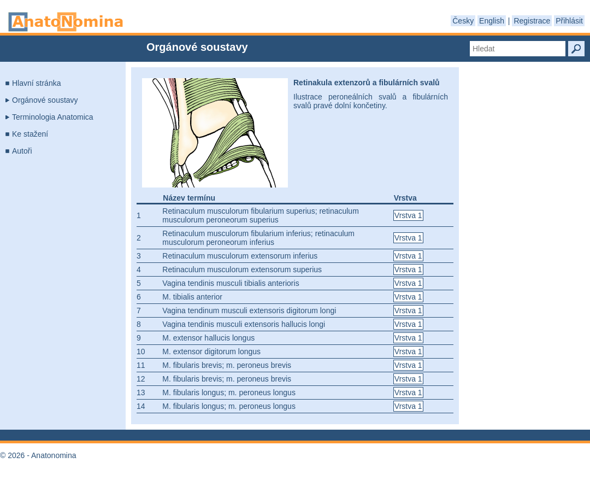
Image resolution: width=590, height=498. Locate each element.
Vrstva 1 (408, 215)
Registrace (532, 20)
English (491, 20)
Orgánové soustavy (45, 100)
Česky (463, 20)
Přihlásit (569, 20)
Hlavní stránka (36, 83)
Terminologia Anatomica (52, 117)
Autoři (22, 151)
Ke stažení (30, 134)
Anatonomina (65, 22)
